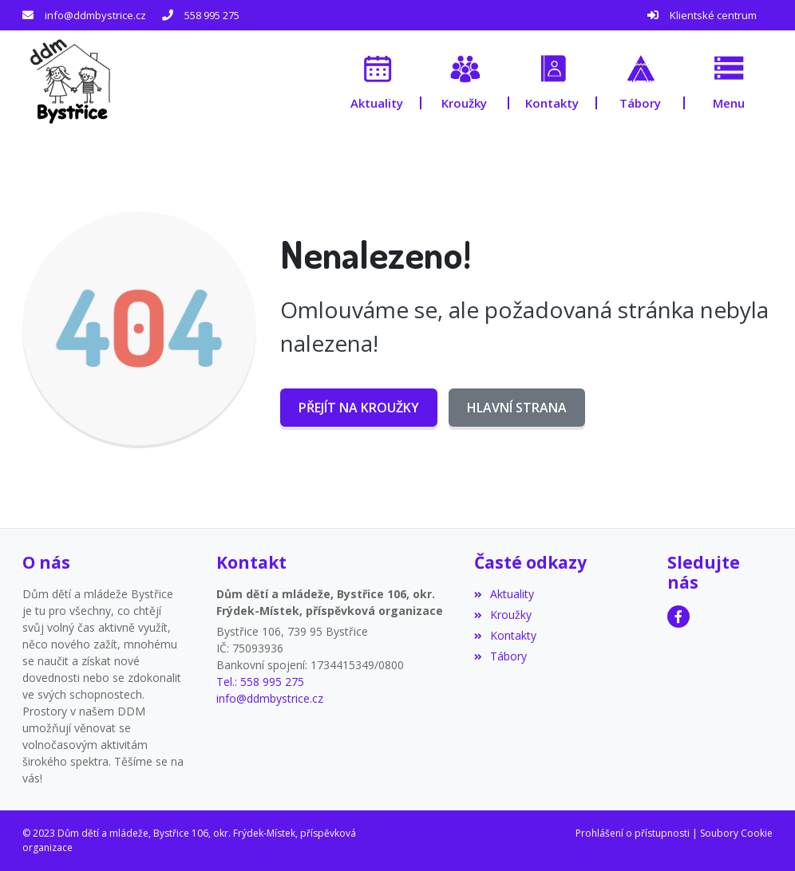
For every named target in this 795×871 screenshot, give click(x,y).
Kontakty (505, 635)
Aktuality (504, 593)
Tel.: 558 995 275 (260, 681)
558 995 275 (211, 15)
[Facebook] (678, 616)
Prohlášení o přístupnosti (632, 833)
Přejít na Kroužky (359, 407)
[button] (729, 81)
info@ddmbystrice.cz (95, 15)
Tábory (500, 656)
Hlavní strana (517, 407)
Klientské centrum (713, 15)
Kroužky (503, 614)
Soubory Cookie (736, 833)
